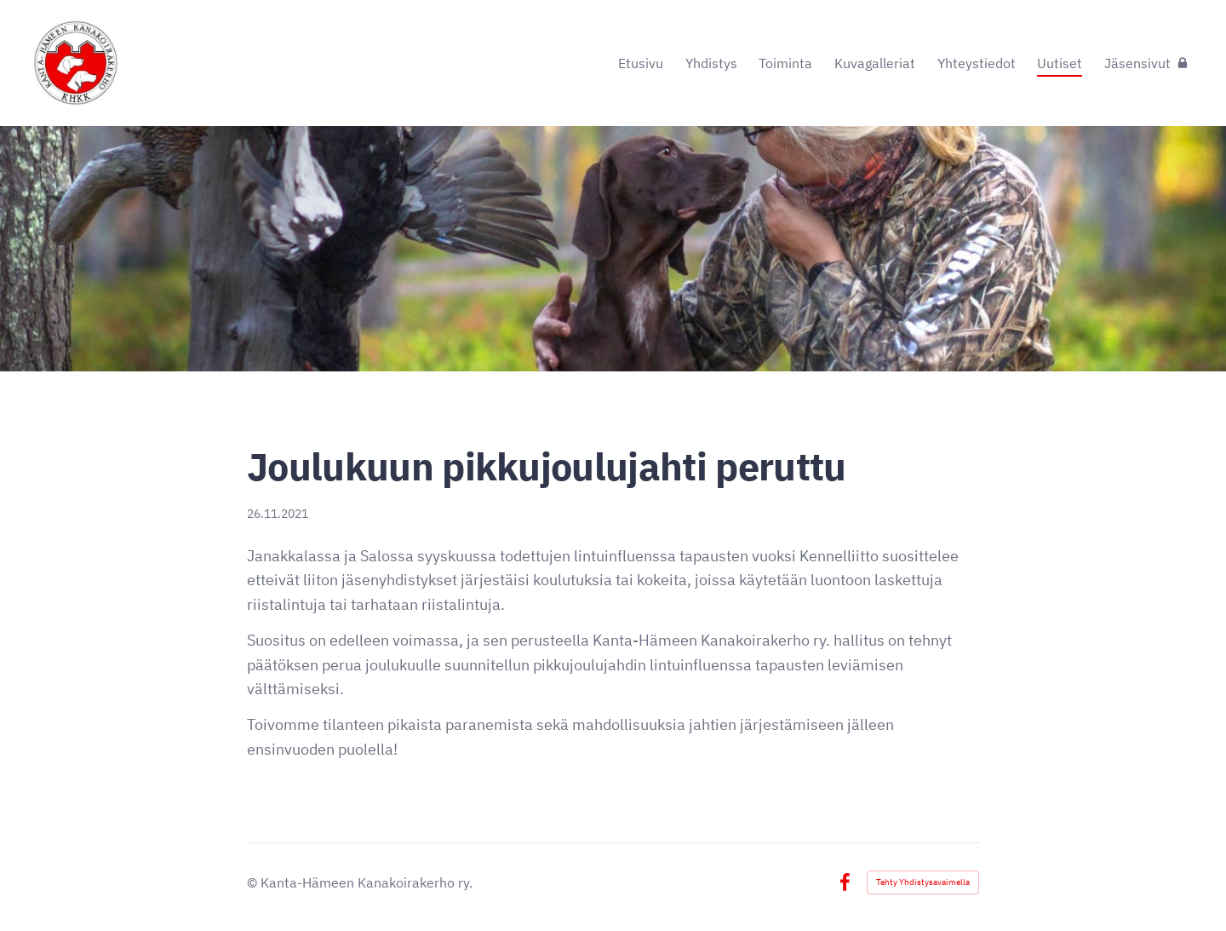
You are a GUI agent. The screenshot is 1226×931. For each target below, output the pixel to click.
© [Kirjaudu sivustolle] (254, 882)
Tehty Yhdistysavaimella (923, 882)
